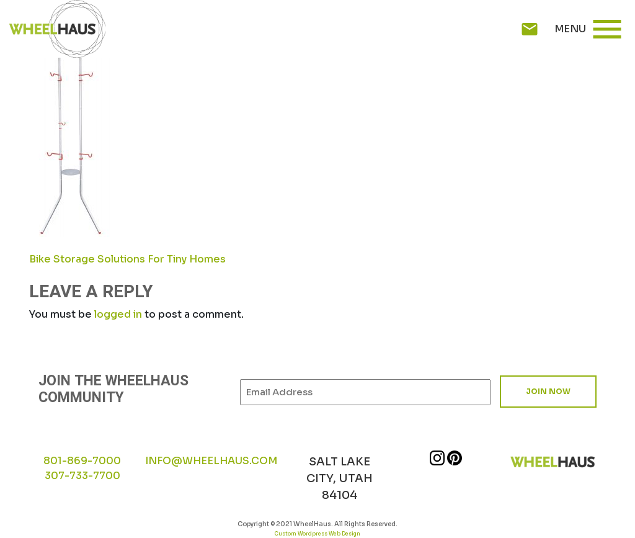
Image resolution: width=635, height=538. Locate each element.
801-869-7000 (82, 460)
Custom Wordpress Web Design (317, 534)
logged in (118, 314)
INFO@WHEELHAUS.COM (211, 460)
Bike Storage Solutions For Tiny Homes (127, 259)
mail (529, 29)
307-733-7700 (82, 475)
